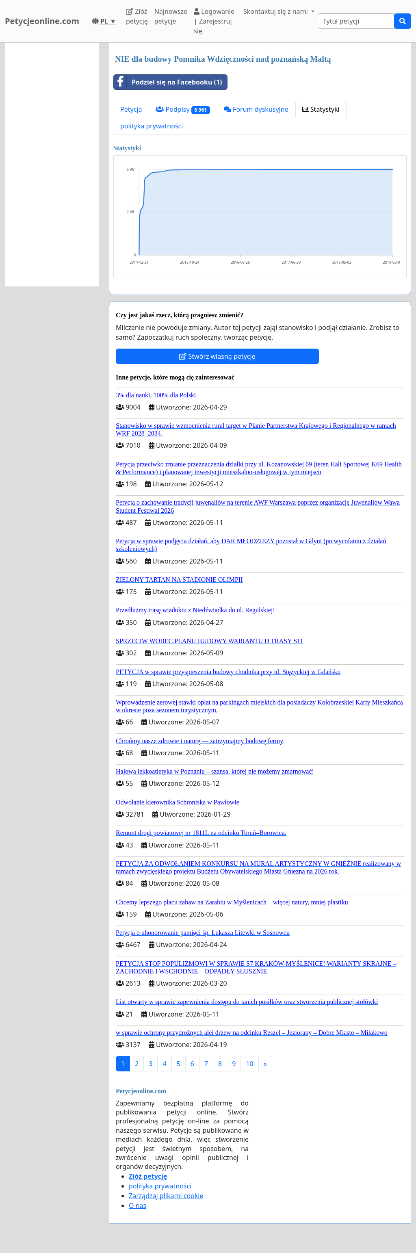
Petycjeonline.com (42, 20)
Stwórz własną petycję (217, 356)
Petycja (131, 109)
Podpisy (183, 109)
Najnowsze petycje (170, 16)
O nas (137, 1205)
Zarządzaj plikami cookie (166, 1195)
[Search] (356, 21)
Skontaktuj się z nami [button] (276, 11)
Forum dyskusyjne (256, 109)
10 (249, 1063)
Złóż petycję (137, 16)
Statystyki (321, 109)
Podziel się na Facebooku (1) (168, 82)
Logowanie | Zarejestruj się (214, 21)
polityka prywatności (151, 125)
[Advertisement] (52, 164)
